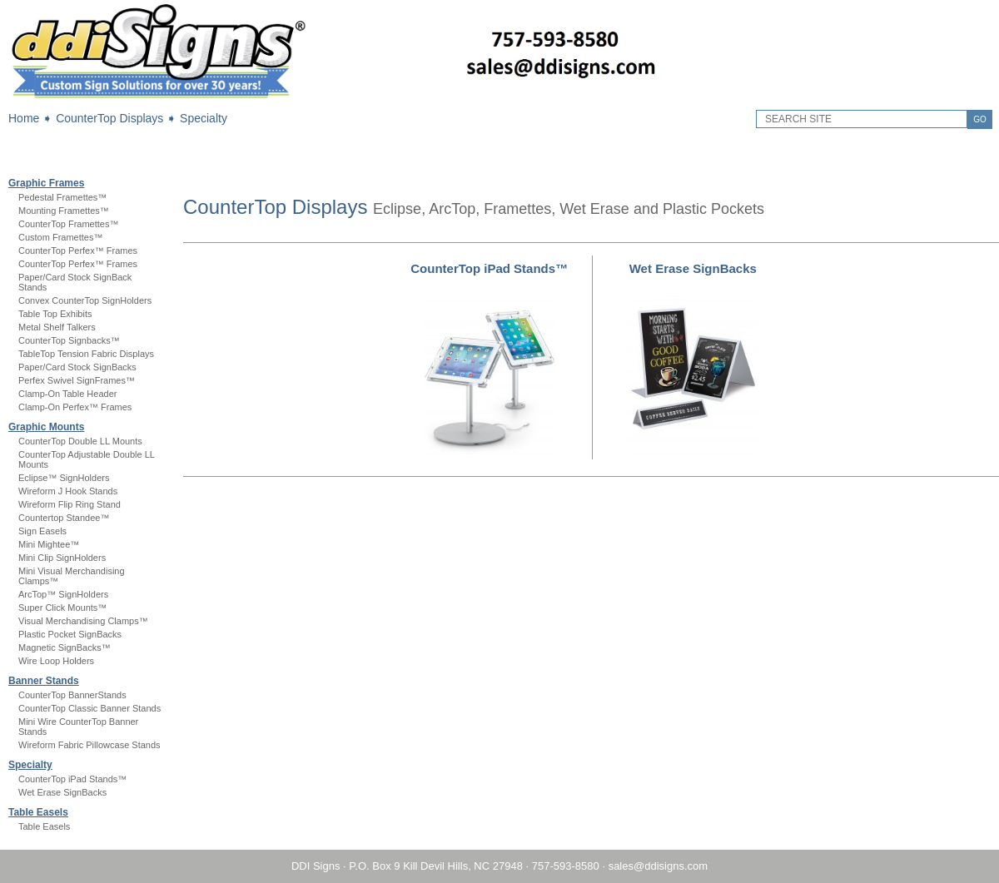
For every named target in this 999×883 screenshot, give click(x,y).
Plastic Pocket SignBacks (70, 634)
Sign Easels (42, 531)
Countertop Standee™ (63, 518)
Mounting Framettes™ (63, 211)
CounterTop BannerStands (72, 695)
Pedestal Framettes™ (62, 197)
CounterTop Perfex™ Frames (77, 250)
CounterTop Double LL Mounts (80, 441)
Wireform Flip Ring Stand (69, 504)
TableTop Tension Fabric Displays (86, 354)
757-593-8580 (565, 866)
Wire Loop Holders (56, 661)
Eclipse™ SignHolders (63, 478)
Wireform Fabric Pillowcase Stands (89, 745)
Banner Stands (43, 681)
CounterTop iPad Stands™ (72, 779)
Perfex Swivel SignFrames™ (76, 380)
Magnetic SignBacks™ (64, 647)
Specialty (203, 118)
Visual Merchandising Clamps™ (83, 621)
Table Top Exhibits (55, 314)
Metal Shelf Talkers (57, 327)
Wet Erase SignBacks (62, 792)
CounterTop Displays (109, 118)
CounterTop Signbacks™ (69, 340)
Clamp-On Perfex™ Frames (75, 407)
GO (980, 119)
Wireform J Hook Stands (67, 491)
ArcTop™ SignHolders (63, 594)
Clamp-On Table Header (67, 394)
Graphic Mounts (46, 427)
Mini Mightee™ (48, 544)
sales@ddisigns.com (658, 866)
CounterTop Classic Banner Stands (89, 708)
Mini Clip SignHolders (62, 558)
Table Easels (38, 812)
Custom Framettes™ (60, 237)
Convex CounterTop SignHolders (85, 300)
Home (23, 118)
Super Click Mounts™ (62, 608)
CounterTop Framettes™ (68, 224)
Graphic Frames (46, 183)
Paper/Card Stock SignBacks (77, 367)
